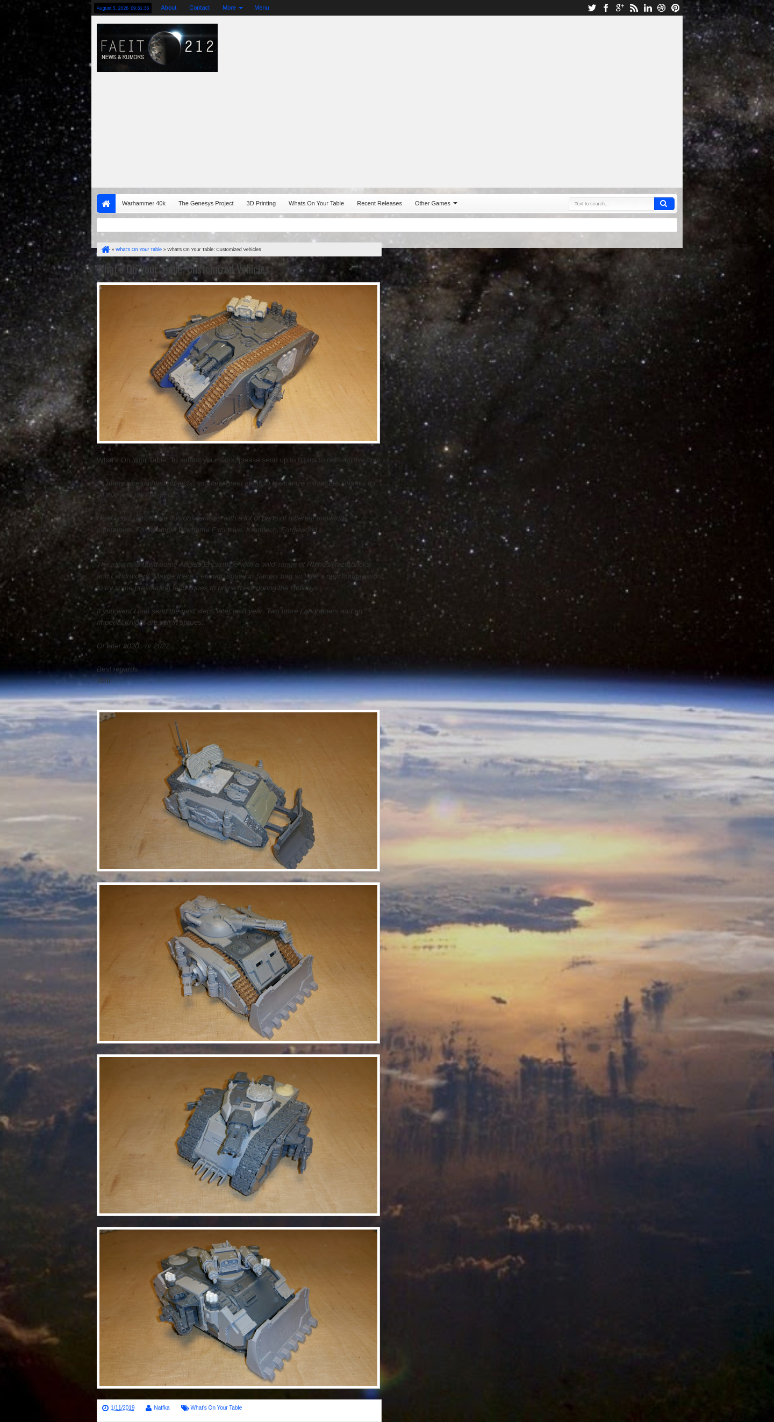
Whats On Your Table (316, 203)
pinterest (676, 8)
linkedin (648, 8)
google (620, 8)
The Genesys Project (206, 203)
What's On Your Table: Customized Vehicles (183, 269)
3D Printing (261, 203)
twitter (592, 8)
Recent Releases (379, 203)
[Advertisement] (530, 99)
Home (106, 203)
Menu (261, 7)
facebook (606, 8)
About (168, 7)
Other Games (432, 203)
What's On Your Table (216, 1408)
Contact (199, 7)
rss (634, 8)
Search (664, 203)
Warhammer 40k (144, 203)
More (229, 7)
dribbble (662, 8)
